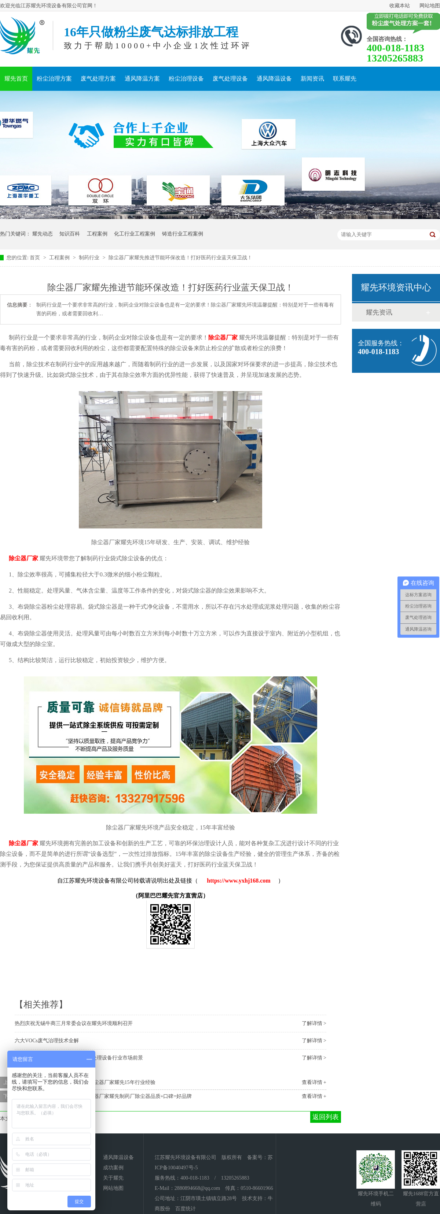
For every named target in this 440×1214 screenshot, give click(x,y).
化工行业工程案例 (134, 234)
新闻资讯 (312, 78)
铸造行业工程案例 (182, 234)
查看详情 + (314, 1082)
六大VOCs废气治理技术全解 (47, 1040)
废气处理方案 (98, 78)
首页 (35, 257)
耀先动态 (42, 234)
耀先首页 (16, 78)
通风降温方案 (142, 78)
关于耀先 (113, 1178)
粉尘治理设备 (186, 78)
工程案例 (97, 234)
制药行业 (90, 257)
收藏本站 (399, 5)
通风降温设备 (274, 78)
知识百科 (69, 234)
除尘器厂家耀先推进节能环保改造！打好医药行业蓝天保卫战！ (180, 257)
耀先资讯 (379, 312)
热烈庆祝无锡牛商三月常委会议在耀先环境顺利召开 (74, 1023)
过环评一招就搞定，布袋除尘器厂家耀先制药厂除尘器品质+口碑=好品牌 (109, 1096)
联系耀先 (344, 78)
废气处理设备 (230, 78)
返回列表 (325, 1117)
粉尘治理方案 (54, 78)
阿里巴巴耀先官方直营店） (173, 895)
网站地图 (429, 5)
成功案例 (113, 1167)
